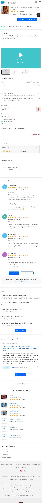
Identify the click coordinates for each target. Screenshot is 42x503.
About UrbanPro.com (6, 464)
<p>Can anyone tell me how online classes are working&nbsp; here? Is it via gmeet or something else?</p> (20, 348)
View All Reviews (27, 273)
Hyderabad (24, 476)
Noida (31, 479)
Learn (17, 467)
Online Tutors (5, 454)
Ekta (11, 395)
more (28, 199)
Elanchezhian (14, 427)
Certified (23, 14)
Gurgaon (17, 479)
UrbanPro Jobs (36, 464)
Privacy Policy (26, 464)
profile (3, 27)
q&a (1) (28, 27)
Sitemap (23, 467)
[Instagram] (21, 471)
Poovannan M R (15, 435)
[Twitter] (25, 471)
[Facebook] (17, 471)
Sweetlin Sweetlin (15, 419)
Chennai (12, 476)
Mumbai (31, 476)
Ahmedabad (25, 479)
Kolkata (11, 479)
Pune (37, 476)
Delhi (18, 476)
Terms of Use (17, 464)
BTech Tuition (11, 222)
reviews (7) (20, 27)
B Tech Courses (6, 457)
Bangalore (5, 476)
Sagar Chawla (14, 411)
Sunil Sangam (14, 403)
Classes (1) (10, 27)
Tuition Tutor (5, 452)
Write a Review (20, 282)
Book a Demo (13, 273)
